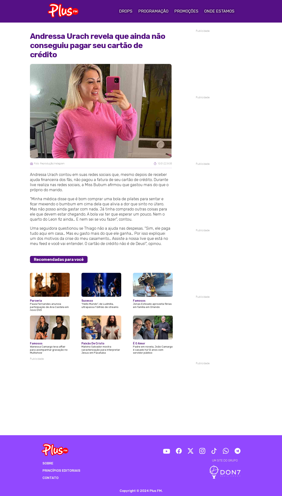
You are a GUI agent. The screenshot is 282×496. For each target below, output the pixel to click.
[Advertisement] (101, 373)
